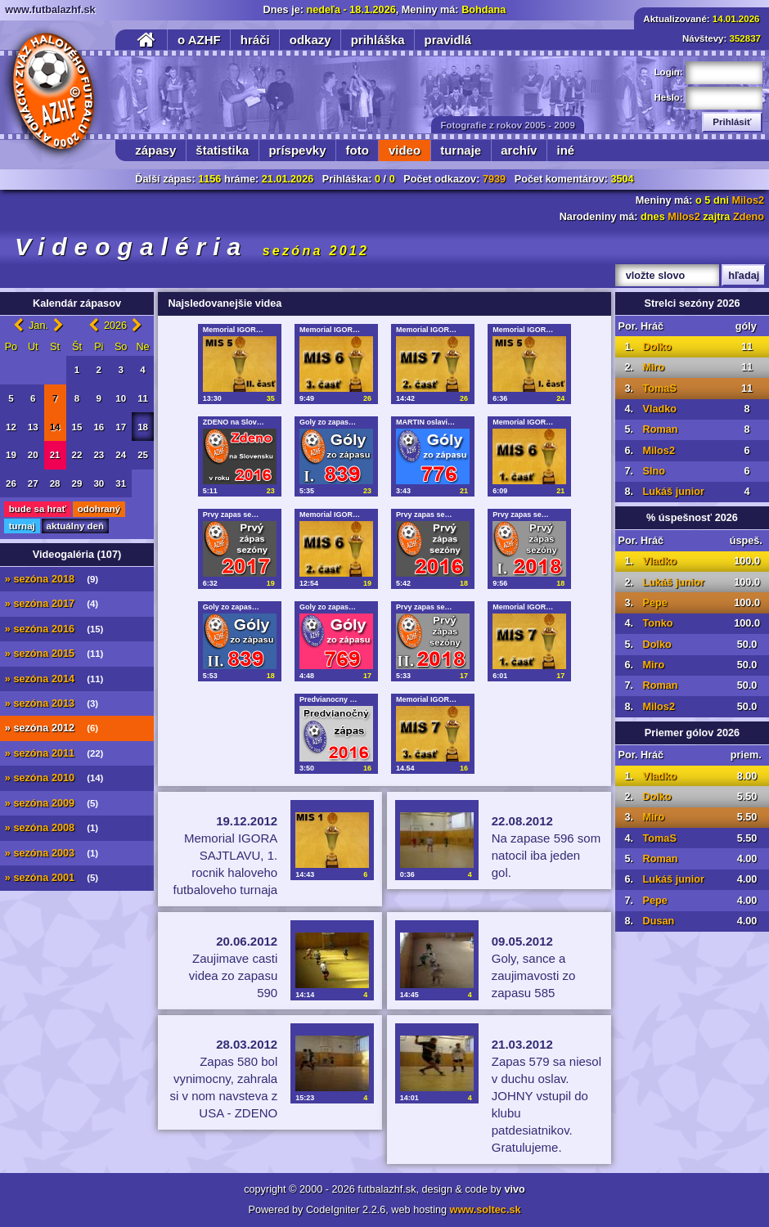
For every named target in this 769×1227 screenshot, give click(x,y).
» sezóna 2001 (51, 877)
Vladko (659, 409)
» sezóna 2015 (54, 653)
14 (55, 427)
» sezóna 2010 (54, 778)
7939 (494, 179)
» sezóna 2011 (54, 753)
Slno (653, 471)
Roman (659, 429)
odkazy (310, 40)
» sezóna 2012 (51, 728)
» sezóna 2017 (51, 603)
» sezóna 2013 (51, 703)
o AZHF (199, 40)
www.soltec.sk (485, 1210)
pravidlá (448, 40)
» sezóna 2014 (54, 679)
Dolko (656, 347)
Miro (653, 367)
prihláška (378, 40)
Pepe (654, 603)
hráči (255, 40)
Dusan (658, 921)
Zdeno (748, 216)
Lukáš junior (673, 491)
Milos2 (748, 200)
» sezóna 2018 (51, 579)
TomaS (659, 388)
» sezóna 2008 (51, 828)
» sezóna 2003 (51, 853)
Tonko (657, 623)
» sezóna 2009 (51, 803)
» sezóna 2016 (54, 629)
